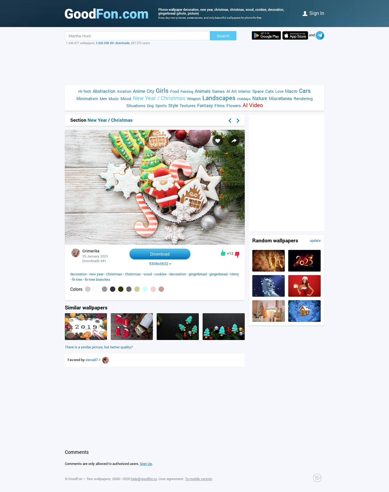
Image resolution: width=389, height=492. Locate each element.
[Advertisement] (194, 65)
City (150, 91)
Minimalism (87, 98)
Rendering (303, 98)
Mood (125, 98)
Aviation (124, 91)
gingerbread (198, 274)
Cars (305, 91)
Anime (139, 91)
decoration (78, 274)
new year (96, 274)
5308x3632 (160, 264)
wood (147, 274)
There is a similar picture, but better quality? (99, 347)
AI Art (231, 91)
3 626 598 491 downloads (113, 43)
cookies (161, 274)
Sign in (313, 13)
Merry (234, 274)
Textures (188, 105)
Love (279, 91)
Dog (150, 105)
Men (103, 98)
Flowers (233, 105)
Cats (269, 91)
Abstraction (104, 91)
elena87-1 (94, 359)
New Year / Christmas (159, 98)
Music (114, 98)
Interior (244, 91)
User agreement (171, 478)
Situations (135, 105)
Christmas (114, 274)
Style (173, 105)
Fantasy (205, 105)
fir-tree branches (97, 279)
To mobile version (198, 478)
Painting (186, 91)
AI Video (253, 105)
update (315, 240)
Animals (202, 91)
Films (219, 105)
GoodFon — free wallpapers (89, 478)
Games (218, 91)
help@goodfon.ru (144, 478)
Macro (291, 91)
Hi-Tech (84, 91)
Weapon (194, 98)
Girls (162, 90)
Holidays (244, 98)
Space (258, 91)
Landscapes (219, 98)
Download (160, 254)
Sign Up (146, 463)
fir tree (77, 279)
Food (174, 91)
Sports (161, 105)
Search (223, 36)
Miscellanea (280, 98)
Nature (259, 98)
